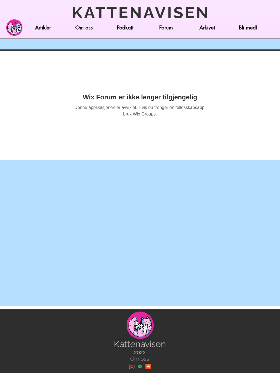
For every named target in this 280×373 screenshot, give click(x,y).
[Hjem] (14, 27)
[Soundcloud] (148, 366)
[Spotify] (140, 366)
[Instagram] (132, 366)
